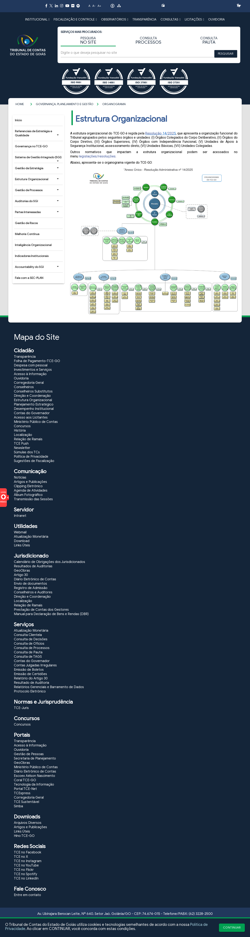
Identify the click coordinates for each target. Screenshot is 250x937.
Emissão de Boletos (29, 670)
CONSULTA (148, 40)
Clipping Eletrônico (28, 486)
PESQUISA (88, 40)
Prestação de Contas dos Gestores (41, 610)
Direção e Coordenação (32, 396)
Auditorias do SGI (37, 201)
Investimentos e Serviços (33, 370)
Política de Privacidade (31, 457)
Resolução (153, 133)
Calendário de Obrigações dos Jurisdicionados (49, 562)
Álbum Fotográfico (28, 495)
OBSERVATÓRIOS (114, 19)
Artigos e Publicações (30, 482)
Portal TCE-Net (25, 789)
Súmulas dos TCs (27, 452)
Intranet (20, 516)
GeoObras (22, 571)
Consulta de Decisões (30, 639)
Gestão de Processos (37, 190)
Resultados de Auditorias (33, 566)
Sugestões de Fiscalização (34, 461)
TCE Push (21, 444)
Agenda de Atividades (30, 490)
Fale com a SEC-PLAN (29, 278)
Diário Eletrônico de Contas (35, 579)
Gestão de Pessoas (29, 754)
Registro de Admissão (30, 588)
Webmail (20, 532)
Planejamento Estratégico (33, 404)
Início (18, 120)
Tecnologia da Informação (34, 784)
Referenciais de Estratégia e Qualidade (37, 133)
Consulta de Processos (32, 648)
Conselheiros (24, 387)
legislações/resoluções (97, 156)
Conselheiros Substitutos (33, 391)
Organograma (114, 104)
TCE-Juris (21, 708)
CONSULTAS (170, 19)
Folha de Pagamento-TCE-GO (37, 361)
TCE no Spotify (25, 874)
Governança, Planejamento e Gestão (64, 104)
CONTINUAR (232, 927)
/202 (170, 133)
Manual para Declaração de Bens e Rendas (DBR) (51, 614)
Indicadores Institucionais (31, 256)
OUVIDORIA (216, 19)
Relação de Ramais (28, 439)
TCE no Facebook (27, 852)
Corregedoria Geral (29, 383)
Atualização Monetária (31, 537)
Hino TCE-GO (24, 836)
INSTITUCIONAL (37, 19)
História (20, 430)
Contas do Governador (32, 413)
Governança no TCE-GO (31, 146)
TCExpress (22, 793)
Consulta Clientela (28, 635)
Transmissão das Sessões (33, 499)
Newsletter (22, 448)
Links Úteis (22, 545)
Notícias (20, 477)
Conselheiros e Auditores (33, 592)
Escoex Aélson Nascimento (34, 776)
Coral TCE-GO (25, 780)
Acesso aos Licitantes (31, 417)
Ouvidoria (21, 378)
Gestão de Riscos (26, 223)
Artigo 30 (21, 575)
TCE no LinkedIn (26, 878)
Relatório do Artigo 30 (31, 678)
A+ (99, 6)
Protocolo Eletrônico (30, 691)
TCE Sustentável (26, 802)
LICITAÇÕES (194, 19)
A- (93, 6)
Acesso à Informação (30, 374)
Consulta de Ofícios (29, 644)
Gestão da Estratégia (37, 168)
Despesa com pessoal (30, 365)
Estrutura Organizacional (37, 179)
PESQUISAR (226, 53)
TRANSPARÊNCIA (144, 19)
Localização (23, 435)
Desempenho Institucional (34, 409)
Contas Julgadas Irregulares (35, 665)
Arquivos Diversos (27, 823)
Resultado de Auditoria (31, 683)
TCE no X (21, 857)
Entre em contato (27, 895)
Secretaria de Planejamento (35, 758)
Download (21, 541)
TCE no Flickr (24, 870)
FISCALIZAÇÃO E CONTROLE (75, 19)
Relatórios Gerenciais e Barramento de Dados (49, 687)
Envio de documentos (30, 584)
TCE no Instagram (27, 861)
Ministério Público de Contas (36, 422)
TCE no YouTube (26, 865)
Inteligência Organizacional (33, 245)
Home (20, 104)
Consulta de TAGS (28, 657)
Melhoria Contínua (27, 234)
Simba (18, 806)
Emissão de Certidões (30, 674)
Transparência (25, 357)
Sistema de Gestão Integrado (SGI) (38, 159)
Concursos (22, 426)
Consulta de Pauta (28, 652)
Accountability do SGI (37, 267)
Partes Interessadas (37, 212)
